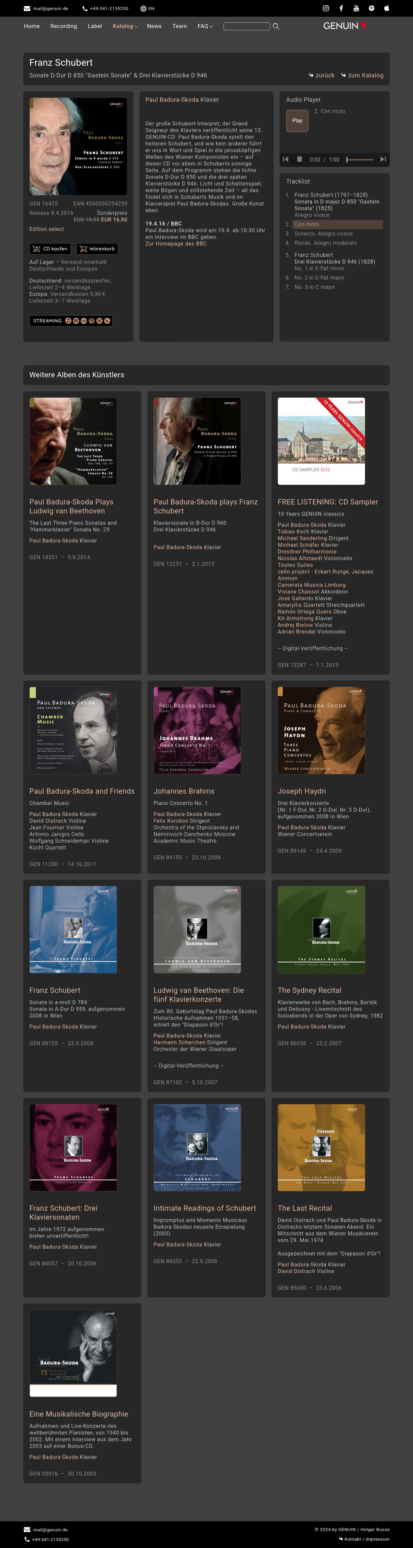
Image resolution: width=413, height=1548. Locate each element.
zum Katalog (362, 75)
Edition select (46, 229)
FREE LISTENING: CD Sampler (328, 504)
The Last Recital (305, 1218)
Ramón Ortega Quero (312, 614)
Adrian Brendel (312, 634)
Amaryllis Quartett (321, 607)
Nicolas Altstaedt (315, 560)
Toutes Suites (295, 567)
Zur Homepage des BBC (176, 244)
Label (95, 26)
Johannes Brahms (184, 796)
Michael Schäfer (308, 547)
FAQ (203, 26)
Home (32, 26)
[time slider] (360, 159)
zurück (322, 75)
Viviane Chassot (313, 594)
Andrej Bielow (305, 627)
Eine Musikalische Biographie (78, 1426)
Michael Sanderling (313, 540)
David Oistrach (57, 825)
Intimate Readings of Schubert (204, 1218)
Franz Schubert (54, 997)
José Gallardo (305, 601)
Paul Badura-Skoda (182, 99)
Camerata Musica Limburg (312, 587)
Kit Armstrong (305, 621)
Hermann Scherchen (190, 1049)
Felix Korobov (181, 825)
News (154, 26)
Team (179, 26)
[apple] (386, 8)
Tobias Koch (303, 534)
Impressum (364, 1539)
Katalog (123, 26)
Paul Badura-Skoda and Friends (82, 796)
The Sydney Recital (309, 997)
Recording (63, 26)
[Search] (247, 26)
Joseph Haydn (302, 796)
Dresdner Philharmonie (307, 554)
